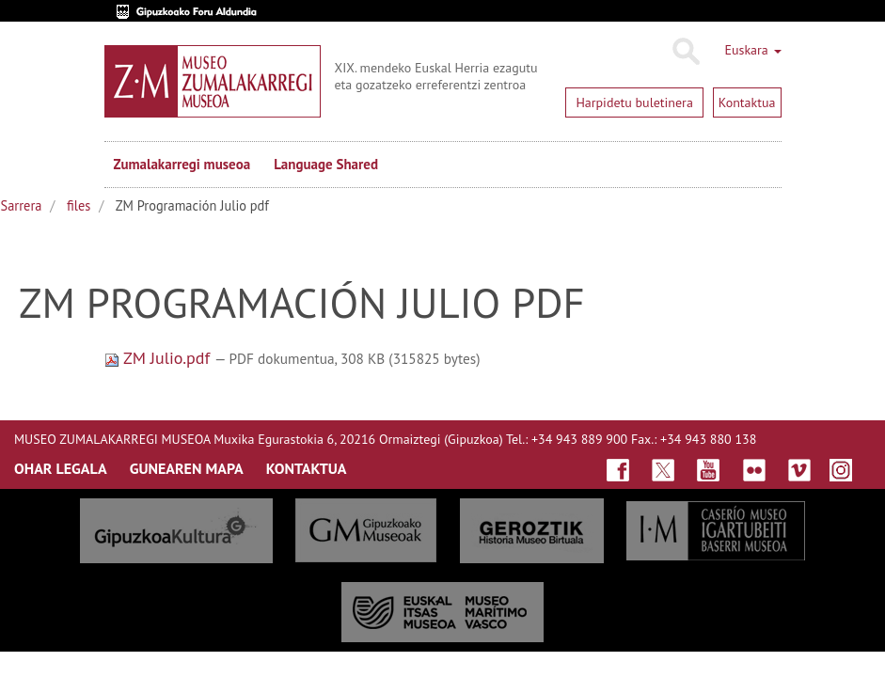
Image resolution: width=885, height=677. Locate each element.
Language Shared (326, 164)
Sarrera (21, 205)
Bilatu (685, 52)
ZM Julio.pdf (159, 358)
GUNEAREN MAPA (187, 468)
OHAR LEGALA (60, 468)
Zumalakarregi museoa (182, 164)
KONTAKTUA (306, 468)
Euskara (752, 49)
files (78, 205)
